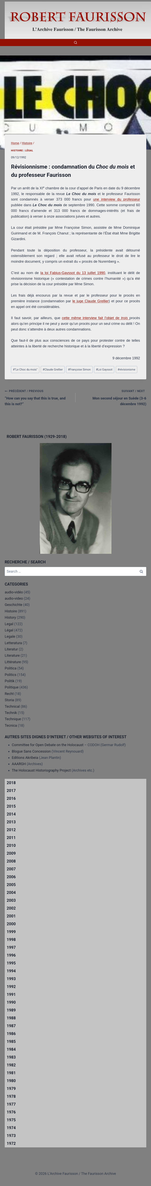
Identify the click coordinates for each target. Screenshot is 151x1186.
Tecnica (11, 725)
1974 (11, 1127)
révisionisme (126, 369)
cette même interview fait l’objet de (91, 318)
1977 (11, 1104)
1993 (11, 978)
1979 (11, 1088)
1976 (11, 1112)
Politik (10, 681)
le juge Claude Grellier (90, 301)
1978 (11, 1096)
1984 (11, 1049)
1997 (11, 947)
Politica (11, 668)
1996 (11, 955)
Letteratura (13, 643)
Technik (11, 713)
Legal (9, 624)
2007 (11, 869)
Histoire (17, 150)
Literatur (11, 649)
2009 (11, 853)
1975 (11, 1120)
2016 (11, 798)
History (10, 617)
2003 (11, 900)
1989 (11, 1010)
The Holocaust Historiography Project (42, 770)
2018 (11, 782)
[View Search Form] (75, 42)
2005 (11, 884)
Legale (10, 636)
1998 (11, 939)
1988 (11, 1018)
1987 (11, 1025)
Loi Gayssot (104, 369)
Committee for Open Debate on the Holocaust (48, 745)
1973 (11, 1135)
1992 (11, 986)
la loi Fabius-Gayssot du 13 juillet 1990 (72, 273)
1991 (11, 994)
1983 (11, 1057)
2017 (11, 790)
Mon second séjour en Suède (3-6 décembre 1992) (112, 397)
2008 (11, 861)
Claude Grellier (53, 369)
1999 (11, 931)
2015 (11, 806)
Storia (9, 700)
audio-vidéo (14, 592)
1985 (11, 1041)
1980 (11, 1080)
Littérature (13, 662)
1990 (11, 1002)
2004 (11, 892)
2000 (11, 924)
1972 (11, 1143)
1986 (11, 1033)
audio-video (14, 598)
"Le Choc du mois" (25, 369)
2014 (11, 814)
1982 (11, 1065)
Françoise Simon (79, 369)
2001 (11, 916)
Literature (12, 655)
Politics (10, 675)
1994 (11, 971)
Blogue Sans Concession (31, 751)
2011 (11, 837)
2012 (11, 829)
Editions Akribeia (25, 758)
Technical (12, 706)
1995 (11, 963)
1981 (11, 1073)
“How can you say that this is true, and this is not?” (38, 397)
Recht (9, 694)
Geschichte (13, 605)
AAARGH (19, 764)
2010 (11, 845)
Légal (29, 150)
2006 (11, 877)
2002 (11, 908)
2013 (11, 822)
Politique (11, 687)
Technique (13, 719)
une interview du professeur (116, 199)
